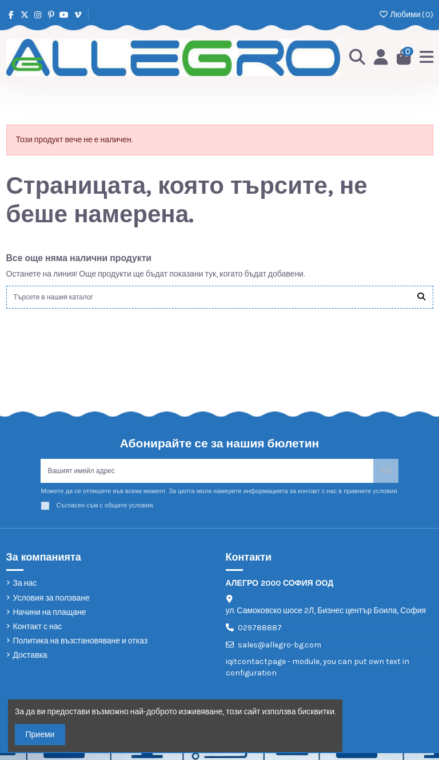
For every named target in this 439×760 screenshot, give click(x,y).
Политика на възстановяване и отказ (80, 648)
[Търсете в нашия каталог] (421, 298)
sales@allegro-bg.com (279, 652)
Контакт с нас (37, 633)
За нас (25, 590)
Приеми (40, 734)
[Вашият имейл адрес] (207, 476)
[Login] (377, 57)
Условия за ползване (51, 605)
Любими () (405, 14)
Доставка (30, 662)
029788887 (260, 634)
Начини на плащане (49, 619)
